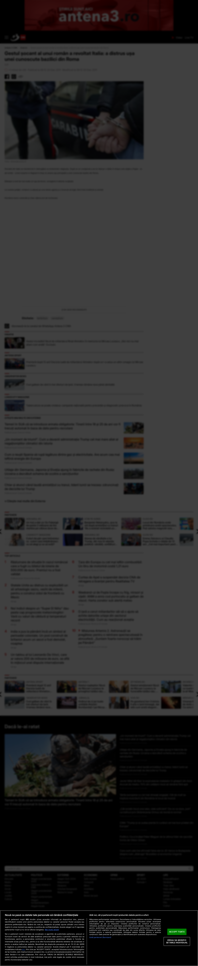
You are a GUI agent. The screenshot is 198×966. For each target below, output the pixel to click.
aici (23, 949)
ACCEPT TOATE (177, 932)
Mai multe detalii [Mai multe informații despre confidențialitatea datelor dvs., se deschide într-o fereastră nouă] (52, 930)
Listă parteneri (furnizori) (100, 937)
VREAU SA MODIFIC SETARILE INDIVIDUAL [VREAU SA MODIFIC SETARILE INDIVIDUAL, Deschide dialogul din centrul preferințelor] (177, 941)
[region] (99, 938)
